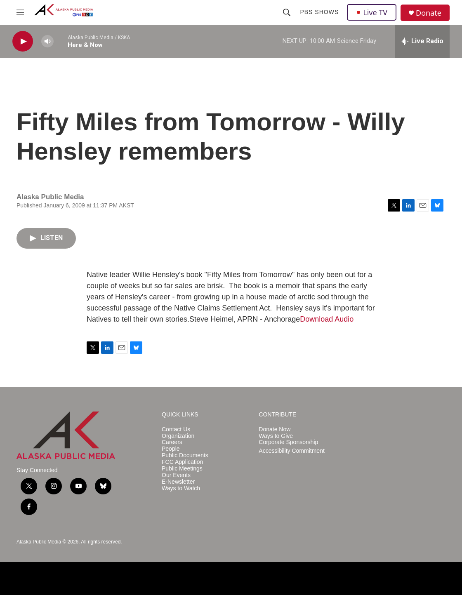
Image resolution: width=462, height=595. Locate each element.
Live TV (371, 12)
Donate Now (274, 429)
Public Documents (185, 455)
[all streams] (422, 41)
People (171, 449)
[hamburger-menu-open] (20, 12)
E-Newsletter (178, 482)
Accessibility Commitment (291, 451)
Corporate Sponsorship (288, 442)
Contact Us (176, 429)
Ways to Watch (181, 488)
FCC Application (182, 462)
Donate (428, 13)
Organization (178, 436)
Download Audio (327, 319)
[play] (22, 41)
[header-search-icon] (287, 12)
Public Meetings (182, 469)
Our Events (176, 475)
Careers (172, 442)
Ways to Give (276, 436)
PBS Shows (319, 12)
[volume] (47, 41)
